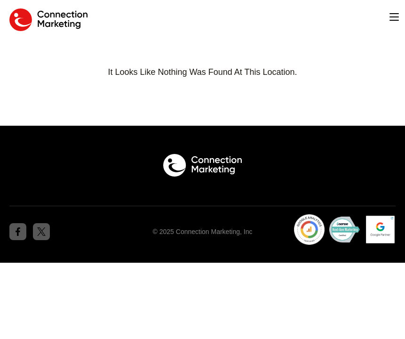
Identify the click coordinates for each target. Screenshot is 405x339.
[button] (394, 17)
